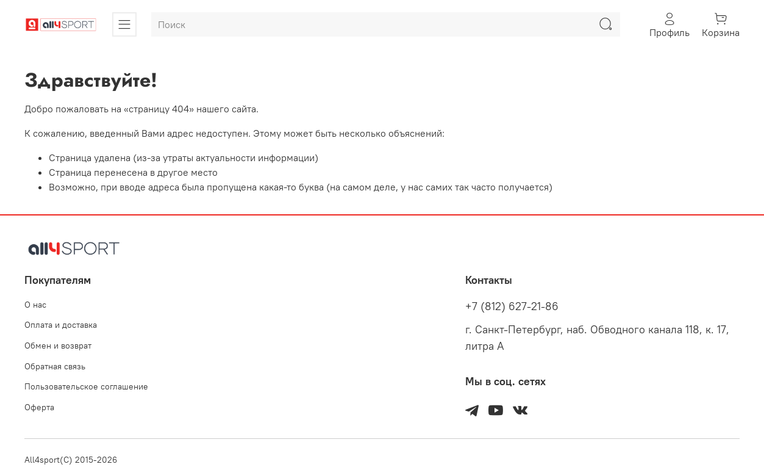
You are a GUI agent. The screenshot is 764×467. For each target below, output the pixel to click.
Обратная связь (54, 366)
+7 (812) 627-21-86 (512, 306)
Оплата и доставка (60, 324)
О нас (35, 304)
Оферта (39, 407)
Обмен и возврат (57, 345)
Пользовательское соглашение (86, 386)
